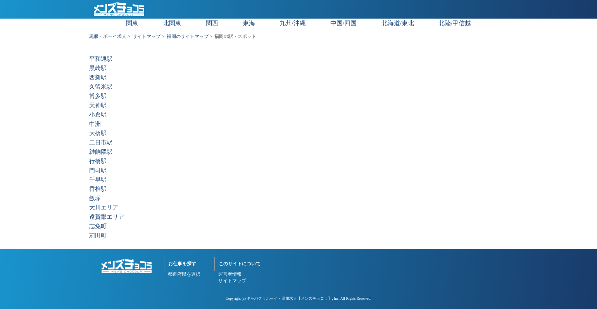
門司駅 (98, 170)
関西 (212, 23)
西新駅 (98, 78)
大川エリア (103, 208)
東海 (249, 23)
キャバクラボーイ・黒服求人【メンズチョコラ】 (289, 298)
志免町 (98, 226)
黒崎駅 (98, 68)
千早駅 (98, 180)
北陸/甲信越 (454, 23)
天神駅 (98, 105)
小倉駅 (98, 115)
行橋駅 (98, 161)
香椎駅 (98, 189)
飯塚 (95, 198)
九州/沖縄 (293, 23)
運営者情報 (230, 274)
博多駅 (98, 96)
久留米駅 (100, 87)
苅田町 (98, 236)
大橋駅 (98, 133)
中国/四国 (343, 23)
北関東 (172, 23)
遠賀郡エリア (106, 217)
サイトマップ (146, 36)
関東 (132, 23)
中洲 (95, 124)
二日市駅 (100, 143)
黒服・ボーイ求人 (107, 36)
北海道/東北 (397, 23)
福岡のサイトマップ (188, 36)
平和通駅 (100, 59)
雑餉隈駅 (100, 152)
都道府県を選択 (184, 274)
